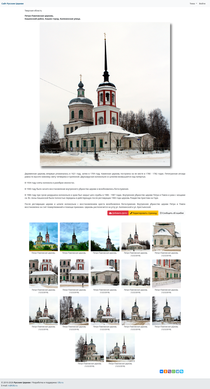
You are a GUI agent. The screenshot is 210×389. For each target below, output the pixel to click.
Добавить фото (118, 213)
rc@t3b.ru (13, 385)
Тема (193, 3)
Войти (202, 3)
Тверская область (33, 10)
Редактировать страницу (143, 213)
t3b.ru (60, 382)
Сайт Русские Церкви (13, 3)
